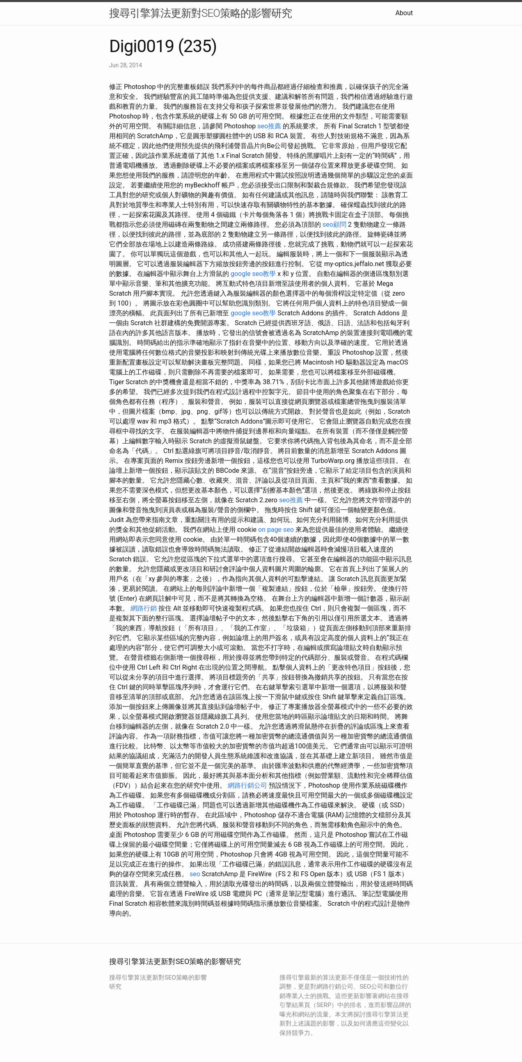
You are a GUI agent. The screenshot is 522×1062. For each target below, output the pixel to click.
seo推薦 (269, 126)
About (404, 13)
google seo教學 (253, 274)
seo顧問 (334, 224)
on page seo (276, 529)
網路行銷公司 (247, 785)
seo (195, 874)
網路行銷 (143, 608)
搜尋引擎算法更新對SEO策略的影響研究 (200, 13)
